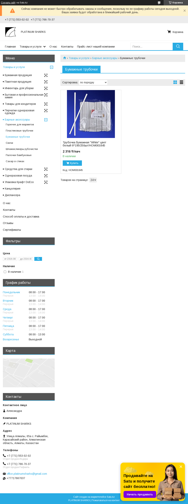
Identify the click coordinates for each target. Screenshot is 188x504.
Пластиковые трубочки (19, 130)
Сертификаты (12, 229)
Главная (10, 46)
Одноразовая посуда (18, 175)
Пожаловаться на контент (106, 500)
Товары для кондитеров (20, 103)
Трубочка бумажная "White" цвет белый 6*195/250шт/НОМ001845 (84, 144)
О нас (53, 46)
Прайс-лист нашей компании (96, 46)
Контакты (67, 46)
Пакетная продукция (18, 81)
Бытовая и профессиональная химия (24, 96)
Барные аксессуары (104, 58)
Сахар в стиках (15, 161)
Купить (74, 163)
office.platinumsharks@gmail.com (27, 473)
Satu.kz (111, 497)
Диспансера (12, 195)
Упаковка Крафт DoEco (19, 182)
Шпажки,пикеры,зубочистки (22, 149)
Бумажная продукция (18, 75)
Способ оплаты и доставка (21, 216)
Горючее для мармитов (20, 124)
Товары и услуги (30, 46)
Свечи (9, 142)
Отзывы (8, 223)
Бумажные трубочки (18, 136)
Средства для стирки (18, 169)
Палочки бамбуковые (18, 155)
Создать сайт (8, 2)
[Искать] (178, 46)
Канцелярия (12, 188)
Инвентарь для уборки (19, 88)
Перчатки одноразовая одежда (19, 112)
